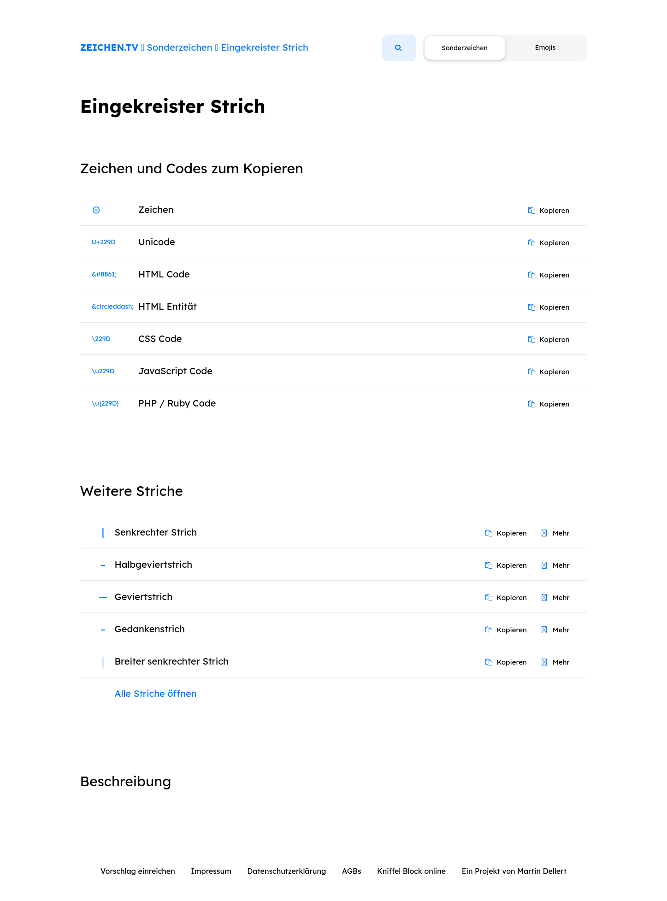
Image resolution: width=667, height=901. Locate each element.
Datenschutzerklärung (286, 871)
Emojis (545, 47)
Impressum (211, 871)
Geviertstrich (144, 596)
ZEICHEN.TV (109, 47)
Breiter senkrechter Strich (172, 661)
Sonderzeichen (179, 47)
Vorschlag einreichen (137, 871)
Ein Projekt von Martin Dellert (514, 871)
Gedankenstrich (150, 629)
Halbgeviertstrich (154, 564)
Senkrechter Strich (156, 532)
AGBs (351, 871)
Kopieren (549, 210)
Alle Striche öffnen (156, 693)
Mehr (556, 533)
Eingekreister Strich (264, 47)
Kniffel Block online (411, 871)
